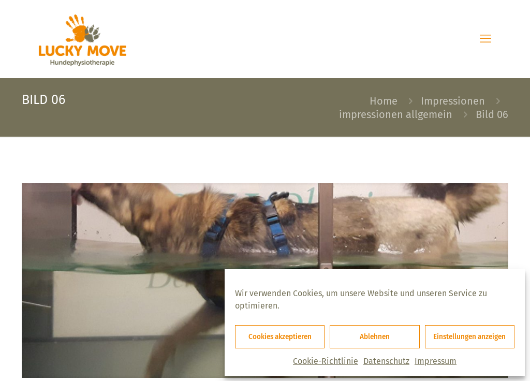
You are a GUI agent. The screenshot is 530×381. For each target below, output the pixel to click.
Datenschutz (386, 361)
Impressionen (453, 101)
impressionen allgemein (395, 114)
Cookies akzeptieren (280, 336)
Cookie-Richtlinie (325, 361)
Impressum (436, 361)
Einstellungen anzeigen (469, 336)
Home (384, 101)
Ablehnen (375, 336)
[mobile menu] (485, 39)
